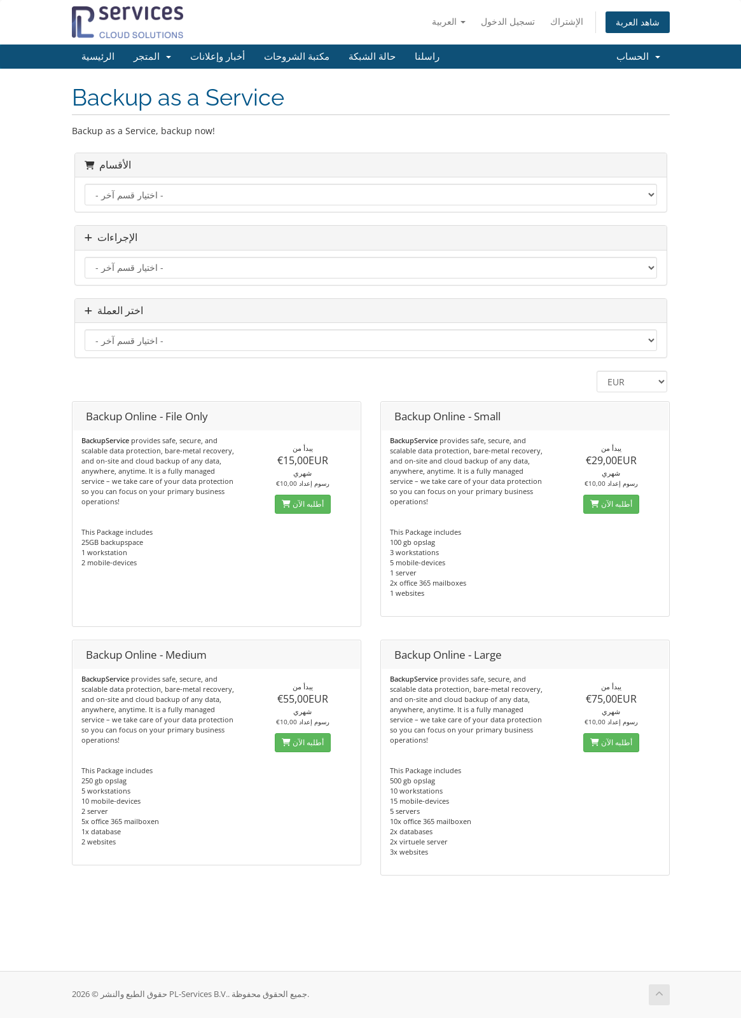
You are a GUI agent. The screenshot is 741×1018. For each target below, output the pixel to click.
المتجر (152, 56)
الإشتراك (566, 21)
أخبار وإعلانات (217, 56)
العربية (449, 21)
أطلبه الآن (303, 504)
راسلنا (427, 56)
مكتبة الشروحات (296, 56)
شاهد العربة (638, 22)
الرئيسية (97, 56)
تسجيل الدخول (508, 21)
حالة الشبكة (372, 56)
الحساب (638, 56)
